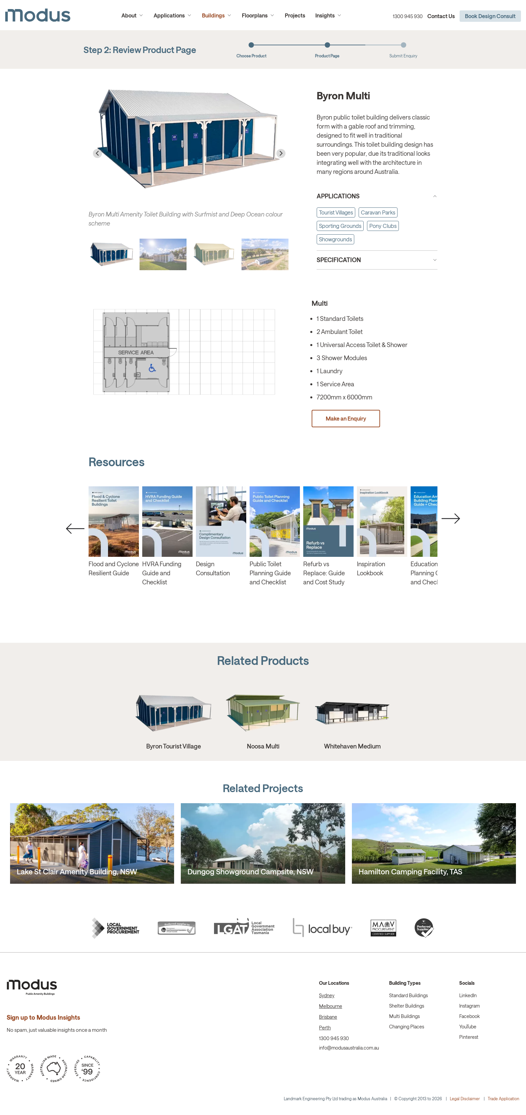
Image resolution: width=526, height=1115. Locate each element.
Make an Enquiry (346, 418)
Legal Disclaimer (465, 1098)
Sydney (326, 995)
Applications (169, 15)
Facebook (469, 1016)
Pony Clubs (383, 226)
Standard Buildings (408, 995)
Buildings (213, 15)
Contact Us (441, 16)
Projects (295, 15)
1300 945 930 (408, 16)
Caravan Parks (378, 212)
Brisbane (328, 1017)
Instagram (469, 1006)
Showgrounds (335, 239)
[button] (112, 254)
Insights (325, 15)
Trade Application (503, 1098)
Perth (325, 1027)
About (129, 15)
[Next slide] (280, 153)
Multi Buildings (404, 1016)
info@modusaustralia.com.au (349, 1048)
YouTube (467, 1026)
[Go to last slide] (97, 153)
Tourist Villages (336, 212)
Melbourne (330, 1006)
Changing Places (406, 1026)
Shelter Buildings (406, 1006)
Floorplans (255, 15)
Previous (75, 529)
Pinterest (468, 1037)
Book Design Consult (490, 16)
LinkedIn (468, 995)
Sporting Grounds (340, 226)
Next (451, 518)
